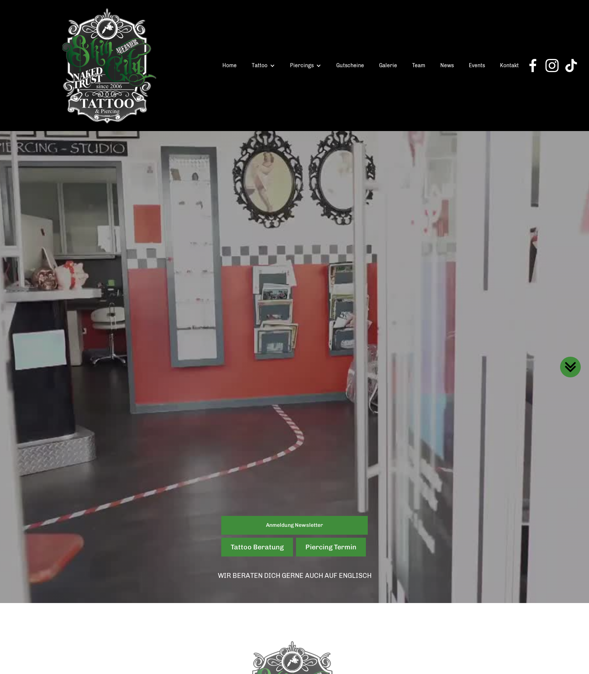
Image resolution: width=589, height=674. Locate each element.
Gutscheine (350, 65)
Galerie (388, 65)
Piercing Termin (330, 547)
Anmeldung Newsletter (294, 525)
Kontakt (509, 65)
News (447, 65)
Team (418, 65)
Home (229, 65)
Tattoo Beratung (257, 547)
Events (477, 65)
